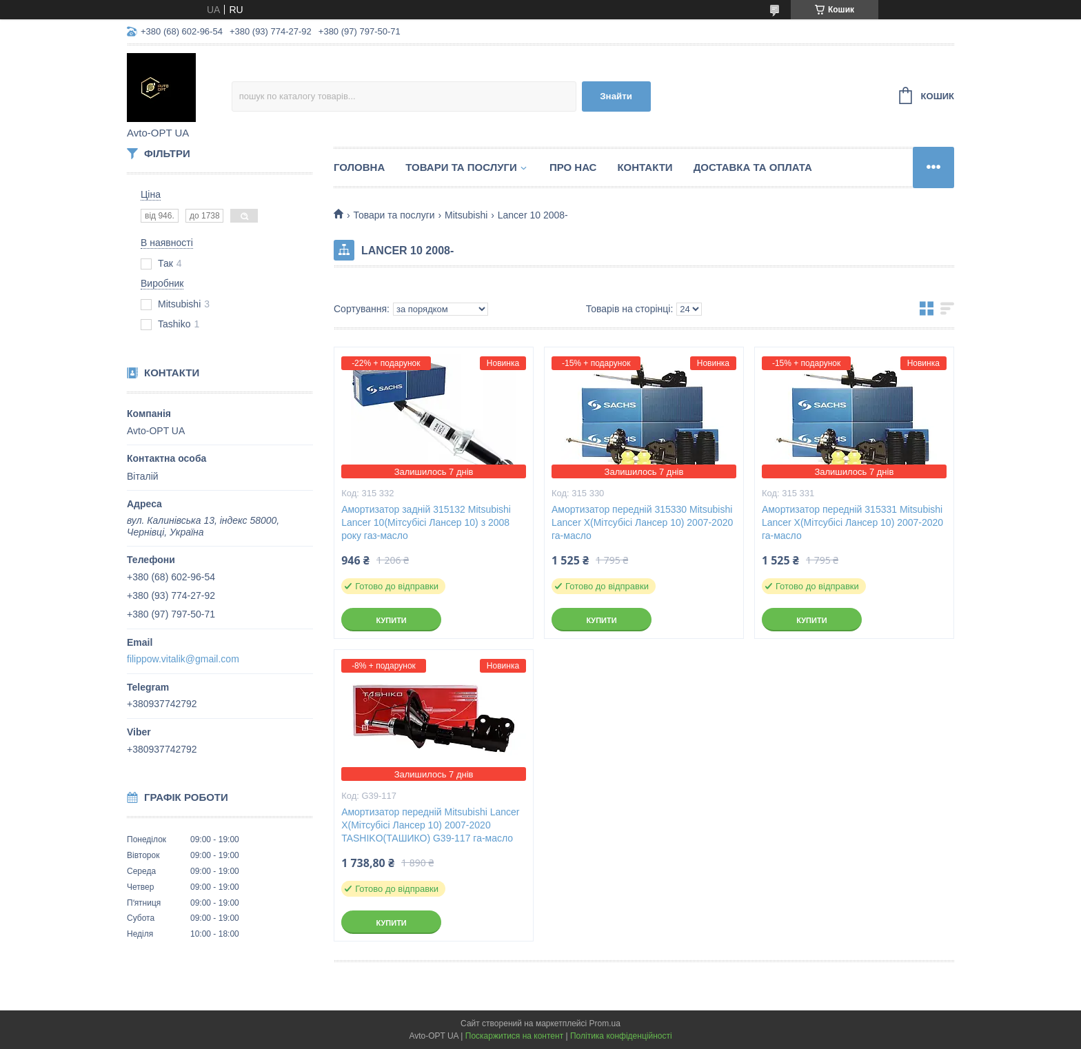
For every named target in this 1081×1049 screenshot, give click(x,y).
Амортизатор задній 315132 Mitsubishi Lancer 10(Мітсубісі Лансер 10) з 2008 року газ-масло (426, 522)
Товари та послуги (461, 167)
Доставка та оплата (753, 167)
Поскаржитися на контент (514, 1036)
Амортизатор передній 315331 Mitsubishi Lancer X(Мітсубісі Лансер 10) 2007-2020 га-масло (852, 522)
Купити (391, 620)
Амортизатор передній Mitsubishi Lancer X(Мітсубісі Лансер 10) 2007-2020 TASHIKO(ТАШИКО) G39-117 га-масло (430, 825)
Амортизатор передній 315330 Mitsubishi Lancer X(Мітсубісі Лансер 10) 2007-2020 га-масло (642, 522)
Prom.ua (604, 1023)
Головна (359, 167)
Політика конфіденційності (621, 1036)
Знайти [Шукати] (616, 96)
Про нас (573, 167)
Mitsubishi (466, 215)
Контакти (644, 167)
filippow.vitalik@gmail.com (183, 658)
